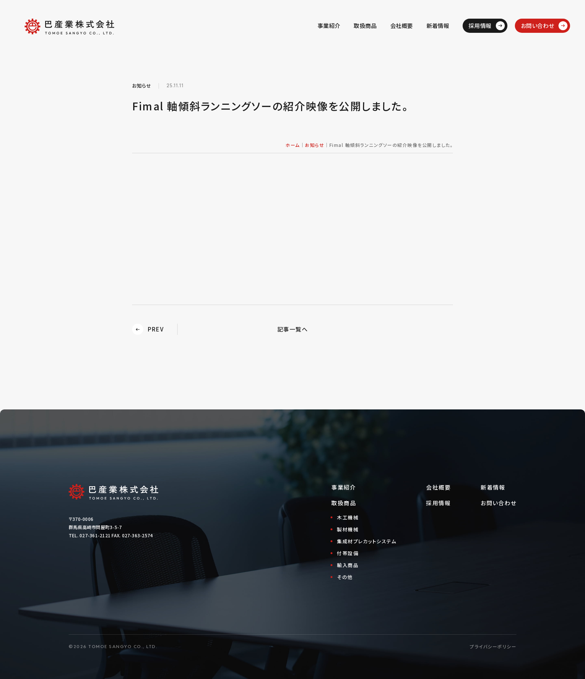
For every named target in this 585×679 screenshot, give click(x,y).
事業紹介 (328, 25)
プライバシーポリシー (493, 646)
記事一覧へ (292, 329)
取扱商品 (365, 25)
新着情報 (437, 25)
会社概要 (401, 25)
